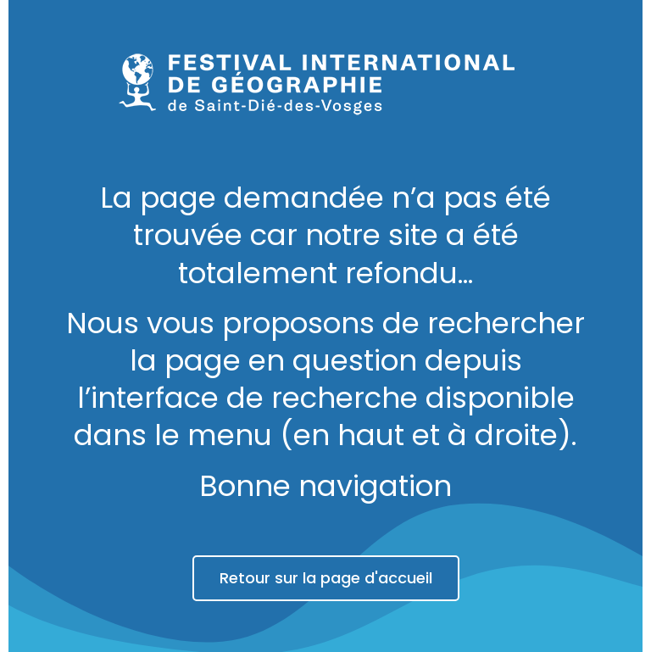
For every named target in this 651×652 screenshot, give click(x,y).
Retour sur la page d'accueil (326, 577)
